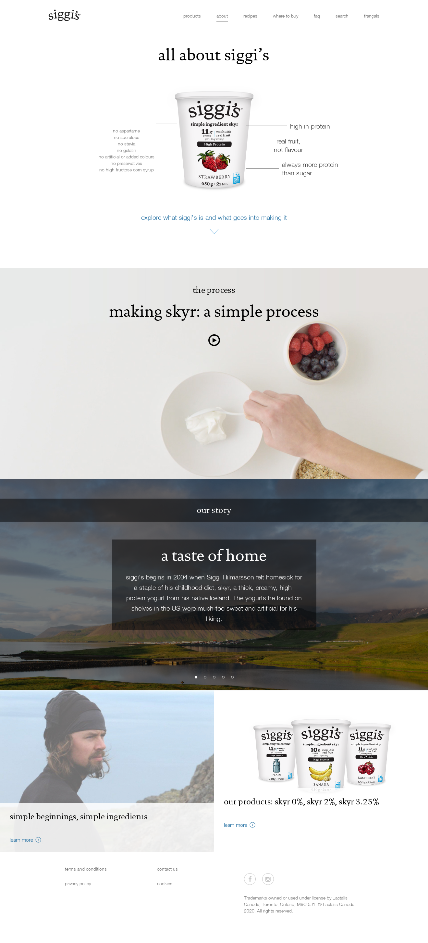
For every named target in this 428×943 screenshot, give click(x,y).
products (192, 16)
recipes (250, 16)
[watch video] (214, 340)
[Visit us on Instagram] (268, 879)
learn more (21, 840)
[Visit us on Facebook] (250, 879)
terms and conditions (86, 869)
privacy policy (78, 883)
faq (317, 16)
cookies (164, 883)
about (222, 16)
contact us (167, 869)
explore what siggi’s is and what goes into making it (214, 217)
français (371, 16)
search (342, 16)
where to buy (285, 16)
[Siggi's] (64, 15)
